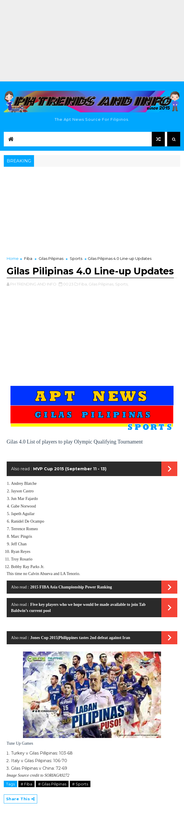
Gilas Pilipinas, (101, 284)
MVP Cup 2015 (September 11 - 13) (69, 468)
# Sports (80, 784)
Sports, (121, 284)
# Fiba (26, 784)
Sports (76, 258)
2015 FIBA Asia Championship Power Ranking (71, 587)
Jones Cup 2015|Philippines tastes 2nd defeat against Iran (80, 638)
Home (13, 258)
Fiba (28, 258)
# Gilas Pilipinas (52, 784)
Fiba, (83, 284)
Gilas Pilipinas (51, 258)
